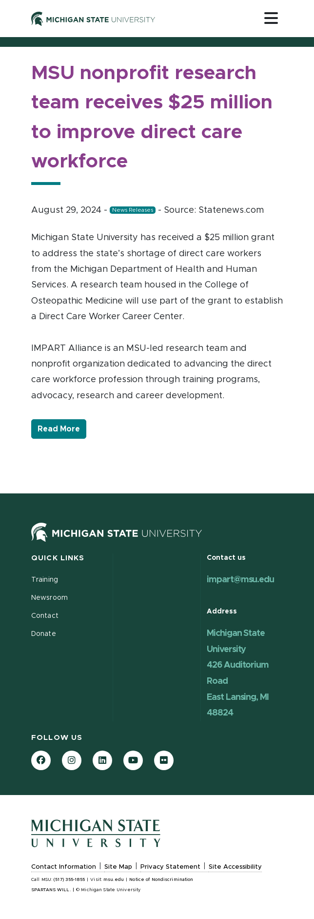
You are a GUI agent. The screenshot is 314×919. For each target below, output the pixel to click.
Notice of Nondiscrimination (161, 880)
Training (44, 579)
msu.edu (113, 880)
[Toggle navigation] (271, 18)
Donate (43, 634)
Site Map (118, 867)
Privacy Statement (170, 867)
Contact (45, 616)
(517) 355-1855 (69, 880)
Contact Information (63, 867)
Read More (62, 428)
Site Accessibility (235, 867)
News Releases (132, 210)
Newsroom (49, 597)
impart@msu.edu (240, 579)
